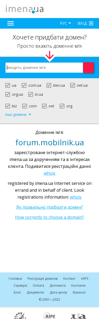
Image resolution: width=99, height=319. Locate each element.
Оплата (38, 285)
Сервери (20, 285)
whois (49, 173)
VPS (84, 278)
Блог (17, 292)
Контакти (78, 285)
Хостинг (69, 278)
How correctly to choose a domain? (49, 217)
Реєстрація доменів (42, 278)
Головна (15, 278)
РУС (63, 23)
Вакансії (79, 292)
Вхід (82, 23)
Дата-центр (58, 292)
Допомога (58, 285)
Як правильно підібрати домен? (49, 207)
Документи (35, 292)
